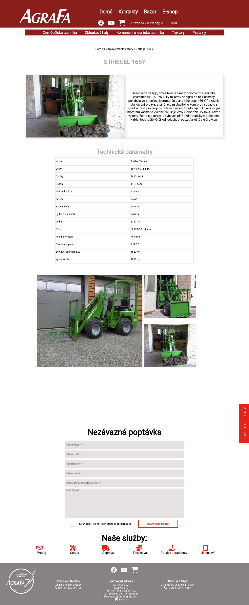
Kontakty (128, 12)
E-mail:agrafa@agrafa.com (121, 596)
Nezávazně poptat (158, 523)
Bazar (150, 12)
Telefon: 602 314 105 (68, 587)
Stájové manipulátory (119, 49)
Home (99, 49)
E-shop (169, 12)
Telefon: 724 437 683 (177, 587)
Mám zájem (245, 423)
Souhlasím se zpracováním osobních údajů (105, 523)
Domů (106, 12)
